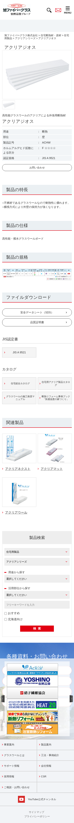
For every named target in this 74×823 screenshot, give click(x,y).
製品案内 (46, 744)
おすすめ (12, 613)
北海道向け (13, 619)
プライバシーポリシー (37, 816)
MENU (67, 10)
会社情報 (46, 765)
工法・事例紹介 (50, 755)
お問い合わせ (37, 167)
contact (58, 10)
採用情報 (9, 776)
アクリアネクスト (17, 468)
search (49, 10)
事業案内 (9, 744)
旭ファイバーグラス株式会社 (21, 35)
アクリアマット (52, 468)
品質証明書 (37, 322)
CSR (43, 776)
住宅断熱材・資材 (51, 35)
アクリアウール (16, 512)
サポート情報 (11, 765)
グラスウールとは (14, 755)
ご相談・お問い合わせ (17, 787)
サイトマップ (36, 812)
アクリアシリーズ (25, 38)
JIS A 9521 (19, 352)
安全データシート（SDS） (37, 312)
